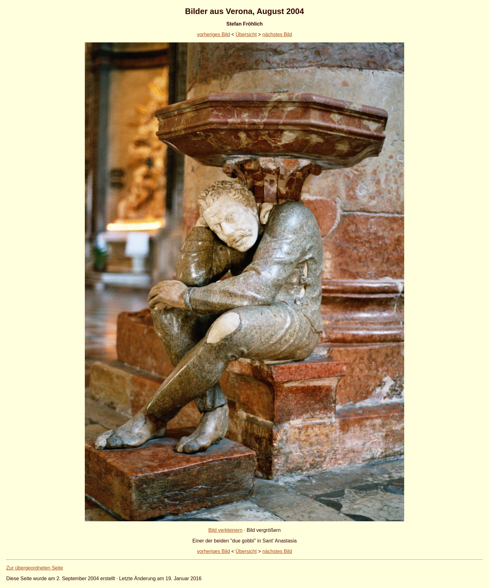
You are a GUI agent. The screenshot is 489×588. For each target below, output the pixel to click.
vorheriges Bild (213, 34)
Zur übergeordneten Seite (34, 568)
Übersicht (246, 34)
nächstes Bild (277, 34)
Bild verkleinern (225, 530)
